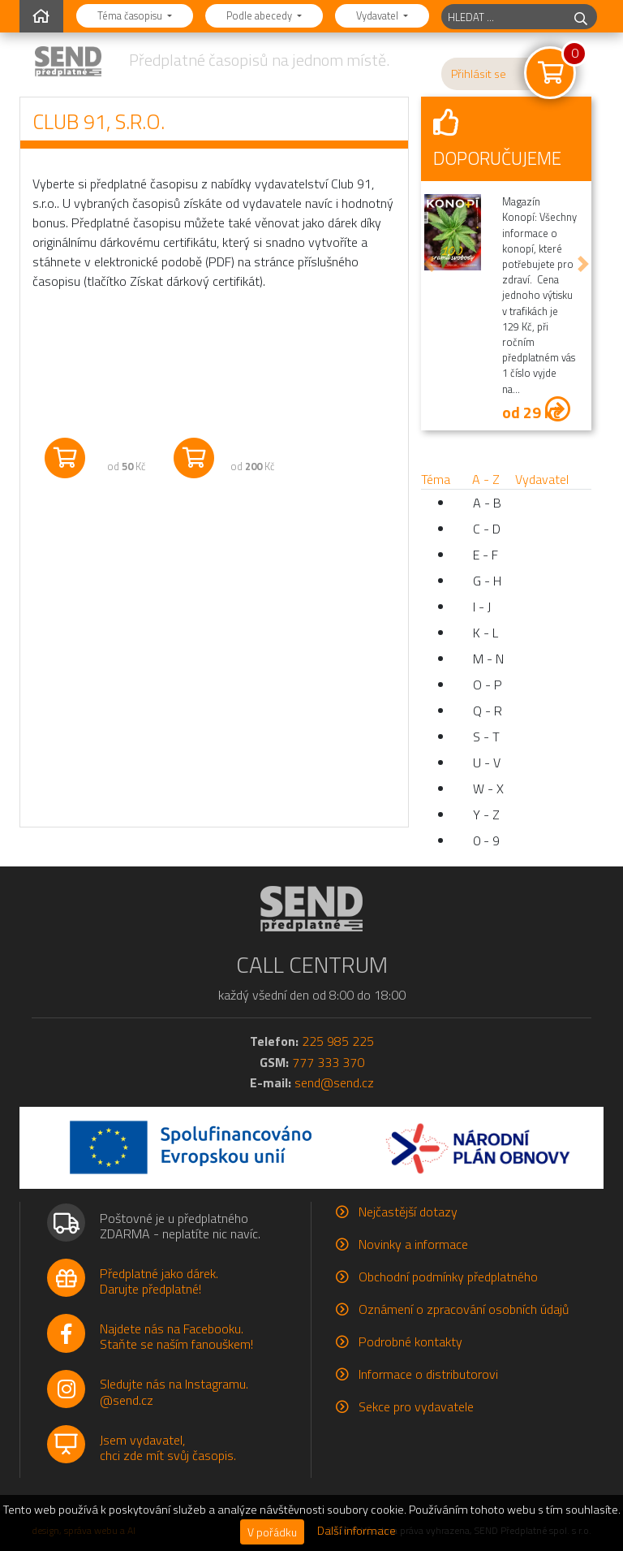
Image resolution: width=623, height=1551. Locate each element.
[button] (429, 264)
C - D (487, 528)
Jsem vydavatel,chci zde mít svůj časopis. (168, 1447)
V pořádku (272, 1531)
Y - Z (486, 814)
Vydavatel (378, 15)
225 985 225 (338, 1041)
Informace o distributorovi (428, 1374)
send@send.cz (334, 1082)
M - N (488, 658)
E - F (485, 554)
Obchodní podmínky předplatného (448, 1276)
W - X (488, 788)
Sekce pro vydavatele (416, 1406)
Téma (435, 479)
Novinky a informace (413, 1244)
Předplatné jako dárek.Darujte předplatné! (159, 1281)
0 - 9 (486, 840)
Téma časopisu (131, 15)
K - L (485, 632)
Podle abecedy (260, 15)
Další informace (356, 1531)
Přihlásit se (478, 74)
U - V (487, 762)
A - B (487, 502)
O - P (487, 684)
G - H (487, 580)
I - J (482, 606)
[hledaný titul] (503, 16)
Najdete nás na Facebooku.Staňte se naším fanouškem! (176, 1336)
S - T (486, 736)
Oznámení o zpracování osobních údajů (464, 1309)
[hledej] (581, 16)
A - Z (486, 479)
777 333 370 (328, 1062)
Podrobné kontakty (410, 1341)
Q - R (487, 710)
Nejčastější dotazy (408, 1211)
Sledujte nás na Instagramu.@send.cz (174, 1391)
